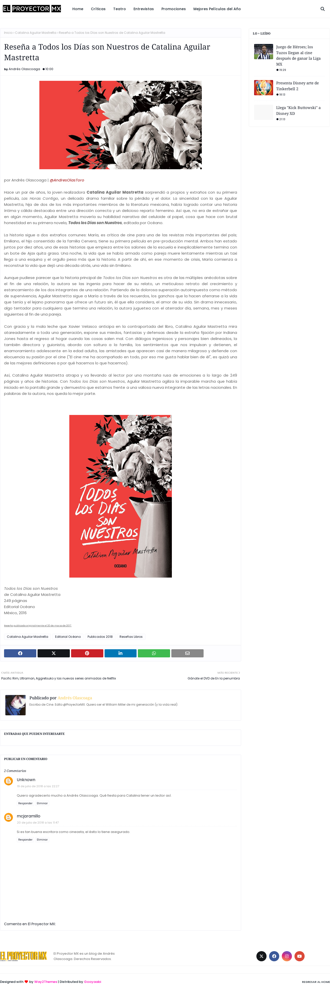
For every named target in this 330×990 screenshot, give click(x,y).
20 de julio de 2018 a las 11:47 (38, 823)
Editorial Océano (68, 637)
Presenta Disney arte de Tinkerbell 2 (297, 85)
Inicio (8, 32)
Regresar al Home (316, 982)
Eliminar (42, 803)
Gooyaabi (92, 981)
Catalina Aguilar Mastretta (35, 32)
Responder (25, 803)
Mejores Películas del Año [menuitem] (217, 8)
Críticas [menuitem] (98, 8)
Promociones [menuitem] (173, 8)
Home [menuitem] (77, 8)
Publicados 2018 (100, 637)
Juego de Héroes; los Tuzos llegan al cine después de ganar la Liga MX (298, 55)
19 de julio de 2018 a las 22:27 (38, 786)
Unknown (26, 780)
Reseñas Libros (131, 637)
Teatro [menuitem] (119, 8)
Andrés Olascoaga (24, 69)
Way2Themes (45, 981)
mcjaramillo (28, 816)
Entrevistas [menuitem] (144, 8)
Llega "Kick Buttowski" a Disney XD (298, 110)
